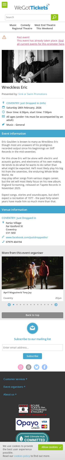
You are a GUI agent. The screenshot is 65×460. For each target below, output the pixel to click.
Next (56, 304)
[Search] (54, 17)
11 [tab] (48, 304)
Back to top (32, 315)
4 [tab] (24, 304)
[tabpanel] (32, 278)
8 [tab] (38, 304)
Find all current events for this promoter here (40, 42)
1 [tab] (13, 304)
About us (8, 394)
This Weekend (44, 28)
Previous (9, 304)
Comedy (25, 25)
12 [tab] (52, 304)
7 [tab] (34, 304)
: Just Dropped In (19, 218)
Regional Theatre (22, 28)
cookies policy (22, 456)
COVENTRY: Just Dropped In (22, 103)
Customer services (14, 379)
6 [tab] (31, 304)
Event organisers (13, 386)
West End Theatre (44, 25)
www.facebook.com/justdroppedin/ (27, 237)
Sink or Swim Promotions (32, 94)
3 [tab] (20, 304)
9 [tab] (41, 304)
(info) (43, 103)
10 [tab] (45, 304)
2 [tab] (17, 304)
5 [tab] (27, 304)
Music (13, 25)
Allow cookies (50, 447)
